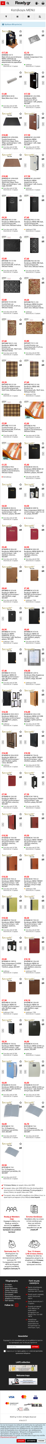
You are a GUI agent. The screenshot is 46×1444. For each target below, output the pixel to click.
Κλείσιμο (41, 1441)
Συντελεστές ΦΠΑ (11, 1294)
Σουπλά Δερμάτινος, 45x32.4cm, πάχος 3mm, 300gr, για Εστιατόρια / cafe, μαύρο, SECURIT (11, 142)
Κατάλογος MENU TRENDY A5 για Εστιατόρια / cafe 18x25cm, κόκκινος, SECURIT (33, 842)
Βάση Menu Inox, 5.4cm (10, 98)
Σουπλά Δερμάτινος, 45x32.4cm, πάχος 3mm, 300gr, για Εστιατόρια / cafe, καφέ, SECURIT (11, 183)
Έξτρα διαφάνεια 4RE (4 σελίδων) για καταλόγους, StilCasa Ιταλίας (11, 470)
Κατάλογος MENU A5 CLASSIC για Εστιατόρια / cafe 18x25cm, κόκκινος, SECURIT (11, 801)
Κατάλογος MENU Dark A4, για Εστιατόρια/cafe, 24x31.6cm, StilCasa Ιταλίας (11, 223)
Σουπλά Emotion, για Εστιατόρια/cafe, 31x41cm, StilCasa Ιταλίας (33, 347)
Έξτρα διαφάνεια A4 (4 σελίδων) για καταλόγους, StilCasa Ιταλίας (33, 429)
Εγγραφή (35, 1348)
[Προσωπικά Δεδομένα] (8, 1437)
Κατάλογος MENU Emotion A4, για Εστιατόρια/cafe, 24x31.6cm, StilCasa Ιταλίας (34, 306)
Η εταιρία (8, 1286)
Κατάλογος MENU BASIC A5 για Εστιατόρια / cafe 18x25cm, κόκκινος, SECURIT (33, 554)
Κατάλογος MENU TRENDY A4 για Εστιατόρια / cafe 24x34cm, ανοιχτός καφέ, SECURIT (11, 883)
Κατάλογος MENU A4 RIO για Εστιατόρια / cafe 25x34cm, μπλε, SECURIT (12, 1088)
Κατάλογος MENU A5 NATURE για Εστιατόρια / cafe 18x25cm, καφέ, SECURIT (33, 595)
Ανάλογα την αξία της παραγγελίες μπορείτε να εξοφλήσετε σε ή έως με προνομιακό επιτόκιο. (34, 1259)
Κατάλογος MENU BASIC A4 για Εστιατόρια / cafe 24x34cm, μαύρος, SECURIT (33, 470)
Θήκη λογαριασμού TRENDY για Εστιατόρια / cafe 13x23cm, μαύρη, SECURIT (33, 800)
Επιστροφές (9, 1296)
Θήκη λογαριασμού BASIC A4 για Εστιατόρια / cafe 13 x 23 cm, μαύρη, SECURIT (34, 512)
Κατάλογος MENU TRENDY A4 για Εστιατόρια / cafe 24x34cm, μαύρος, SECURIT (33, 759)
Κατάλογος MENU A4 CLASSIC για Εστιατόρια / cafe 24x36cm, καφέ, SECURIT (33, 1007)
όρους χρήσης (21, 1352)
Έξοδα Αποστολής (11, 1290)
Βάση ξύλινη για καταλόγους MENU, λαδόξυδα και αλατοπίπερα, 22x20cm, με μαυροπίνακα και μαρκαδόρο (12, 59)
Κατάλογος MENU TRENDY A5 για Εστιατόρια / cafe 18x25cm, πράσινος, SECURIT (33, 924)
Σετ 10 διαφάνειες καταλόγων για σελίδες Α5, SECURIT (11, 1172)
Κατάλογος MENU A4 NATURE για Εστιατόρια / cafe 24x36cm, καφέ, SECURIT (10, 595)
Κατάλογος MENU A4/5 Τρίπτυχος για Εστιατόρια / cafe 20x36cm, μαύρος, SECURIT (11, 718)
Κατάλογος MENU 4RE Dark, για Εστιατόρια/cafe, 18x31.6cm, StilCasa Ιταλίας (34, 223)
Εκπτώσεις (9, 1288)
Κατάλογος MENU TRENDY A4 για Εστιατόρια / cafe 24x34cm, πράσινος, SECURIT (11, 924)
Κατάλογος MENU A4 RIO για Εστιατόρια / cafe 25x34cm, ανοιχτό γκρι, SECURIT (34, 1088)
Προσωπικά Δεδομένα (12, 1298)
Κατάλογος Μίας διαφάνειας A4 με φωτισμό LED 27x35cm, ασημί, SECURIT (34, 676)
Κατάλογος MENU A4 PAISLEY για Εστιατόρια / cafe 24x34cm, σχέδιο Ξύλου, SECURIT (10, 760)
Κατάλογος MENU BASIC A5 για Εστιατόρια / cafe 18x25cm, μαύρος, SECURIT (11, 512)
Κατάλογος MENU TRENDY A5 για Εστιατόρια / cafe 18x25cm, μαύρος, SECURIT (11, 1047)
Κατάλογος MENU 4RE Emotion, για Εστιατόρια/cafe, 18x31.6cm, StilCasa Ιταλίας (12, 348)
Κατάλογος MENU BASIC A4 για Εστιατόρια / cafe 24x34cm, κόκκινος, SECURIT (11, 554)
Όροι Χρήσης (9, 1302)
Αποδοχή (21, 1441)
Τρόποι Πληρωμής (11, 1292)
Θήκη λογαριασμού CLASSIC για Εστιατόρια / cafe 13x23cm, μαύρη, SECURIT (11, 965)
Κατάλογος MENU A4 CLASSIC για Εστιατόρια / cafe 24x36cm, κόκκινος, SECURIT (33, 966)
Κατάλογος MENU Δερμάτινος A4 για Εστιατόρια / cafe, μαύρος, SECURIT (33, 100)
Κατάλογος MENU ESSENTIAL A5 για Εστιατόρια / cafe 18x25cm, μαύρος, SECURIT (11, 636)
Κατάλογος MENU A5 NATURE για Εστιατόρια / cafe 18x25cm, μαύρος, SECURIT (10, 677)
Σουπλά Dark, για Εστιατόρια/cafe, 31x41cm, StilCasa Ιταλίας (11, 264)
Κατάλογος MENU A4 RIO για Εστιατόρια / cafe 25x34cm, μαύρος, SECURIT (34, 1047)
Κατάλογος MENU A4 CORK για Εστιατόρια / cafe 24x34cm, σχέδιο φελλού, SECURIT (33, 718)
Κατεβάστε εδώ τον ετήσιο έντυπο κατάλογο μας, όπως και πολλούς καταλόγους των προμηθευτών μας (34, 1224)
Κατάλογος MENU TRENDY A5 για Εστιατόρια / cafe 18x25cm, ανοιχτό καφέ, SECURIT (33, 883)
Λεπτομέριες (31, 1441)
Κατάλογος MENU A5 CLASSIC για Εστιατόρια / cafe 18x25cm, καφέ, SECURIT (11, 1007)
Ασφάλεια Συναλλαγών (13, 1300)
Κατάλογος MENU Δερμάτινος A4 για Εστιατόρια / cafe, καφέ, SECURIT (32, 142)
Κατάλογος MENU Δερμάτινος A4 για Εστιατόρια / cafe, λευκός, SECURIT (33, 183)
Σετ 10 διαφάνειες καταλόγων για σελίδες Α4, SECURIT (33, 1130)
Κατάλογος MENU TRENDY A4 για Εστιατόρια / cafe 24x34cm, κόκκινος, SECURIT (11, 842)
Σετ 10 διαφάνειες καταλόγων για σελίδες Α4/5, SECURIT (10, 1130)
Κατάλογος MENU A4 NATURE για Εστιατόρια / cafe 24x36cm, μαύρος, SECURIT (33, 636)
